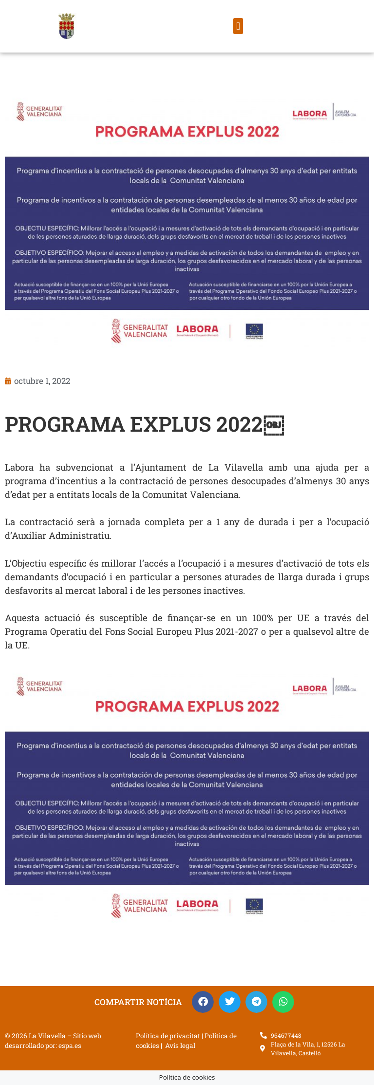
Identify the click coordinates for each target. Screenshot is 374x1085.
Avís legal (180, 1045)
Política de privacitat (168, 1035)
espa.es (69, 1045)
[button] (238, 26)
